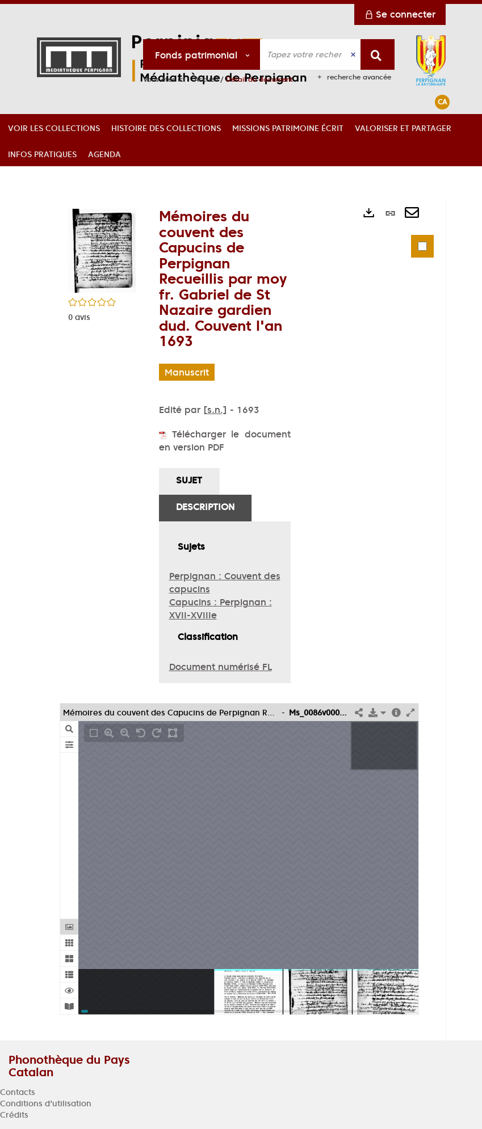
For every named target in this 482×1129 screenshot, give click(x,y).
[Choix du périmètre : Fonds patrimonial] (202, 54)
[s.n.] (215, 409)
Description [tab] (205, 506)
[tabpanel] (224, 602)
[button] (54, 127)
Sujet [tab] (189, 480)
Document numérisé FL (220, 666)
